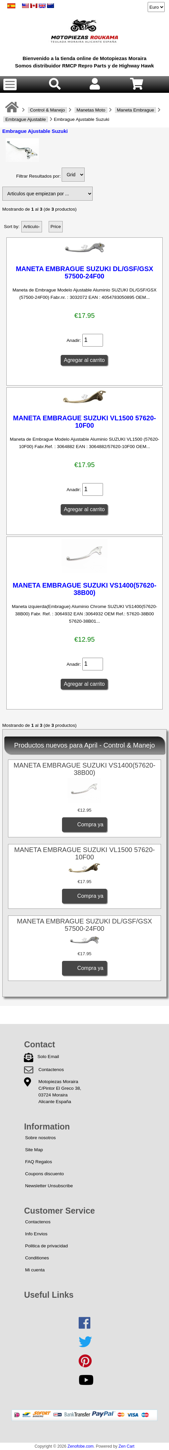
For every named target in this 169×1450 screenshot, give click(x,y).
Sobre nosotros (40, 1137)
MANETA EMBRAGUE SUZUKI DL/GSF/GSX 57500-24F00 (84, 272)
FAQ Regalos (38, 1161)
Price (56, 226)
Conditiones (37, 1257)
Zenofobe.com (81, 1446)
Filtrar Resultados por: (38, 176)
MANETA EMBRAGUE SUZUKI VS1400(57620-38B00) (84, 589)
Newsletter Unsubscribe (49, 1185)
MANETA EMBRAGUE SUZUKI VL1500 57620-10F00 (84, 421)
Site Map (34, 1149)
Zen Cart (127, 1446)
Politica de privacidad (46, 1245)
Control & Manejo (47, 110)
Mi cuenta (35, 1269)
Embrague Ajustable (25, 119)
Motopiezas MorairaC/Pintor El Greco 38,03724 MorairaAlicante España (59, 1091)
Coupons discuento (44, 1173)
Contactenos (51, 1069)
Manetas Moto (91, 110)
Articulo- (31, 226)
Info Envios (36, 1233)
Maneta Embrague (135, 110)
